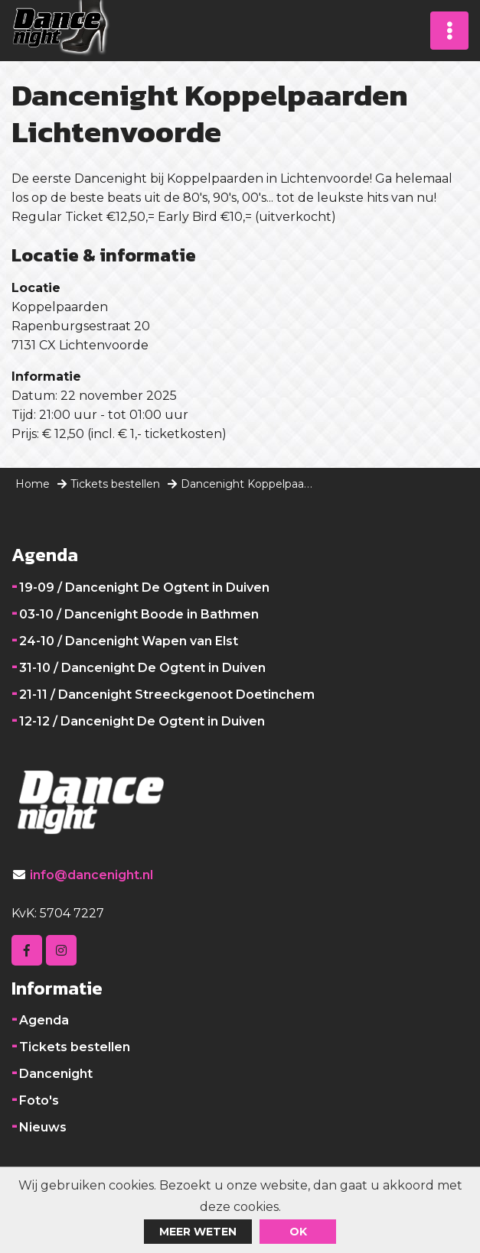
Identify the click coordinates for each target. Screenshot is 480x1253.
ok (298, 1231)
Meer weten (198, 1231)
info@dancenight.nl (91, 875)
